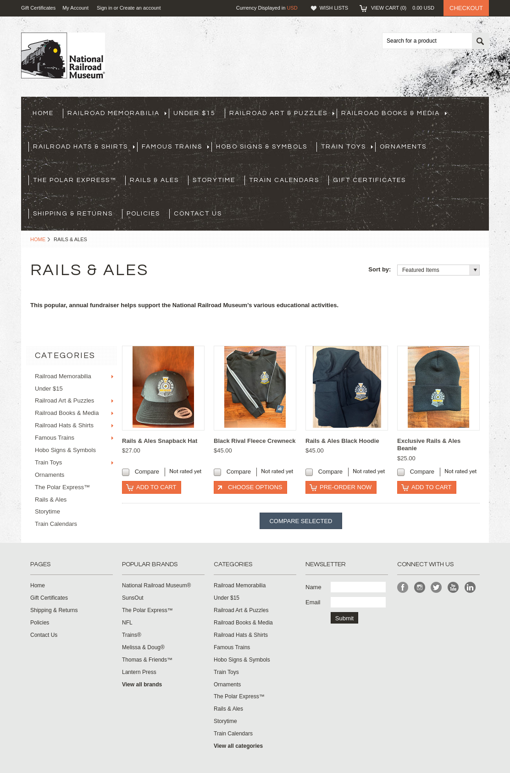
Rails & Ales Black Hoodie (342, 440)
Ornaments (403, 147)
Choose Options (255, 487)
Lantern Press (139, 672)
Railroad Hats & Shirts (84, 147)
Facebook (403, 587)
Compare (147, 471)
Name (313, 587)
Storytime (214, 180)
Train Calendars (284, 180)
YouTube (453, 587)
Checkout (466, 8)
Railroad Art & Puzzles (281, 113)
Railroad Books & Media (394, 113)
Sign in (104, 8)
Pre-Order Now (345, 487)
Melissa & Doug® (143, 647)
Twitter (436, 587)
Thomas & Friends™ (147, 660)
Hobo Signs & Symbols (261, 147)
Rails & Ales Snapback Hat (159, 440)
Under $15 (194, 113)
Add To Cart (156, 487)
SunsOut (133, 598)
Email (313, 602)
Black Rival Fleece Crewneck (255, 440)
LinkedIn (470, 587)
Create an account (140, 8)
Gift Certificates (38, 8)
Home (37, 239)
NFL (127, 622)
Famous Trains (175, 147)
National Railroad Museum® (156, 585)
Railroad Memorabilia (116, 113)
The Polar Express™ (74, 180)
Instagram (420, 587)
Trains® (131, 635)
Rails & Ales (154, 180)
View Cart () (402, 8)
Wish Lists (334, 8)
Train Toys (347, 147)
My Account (75, 8)
